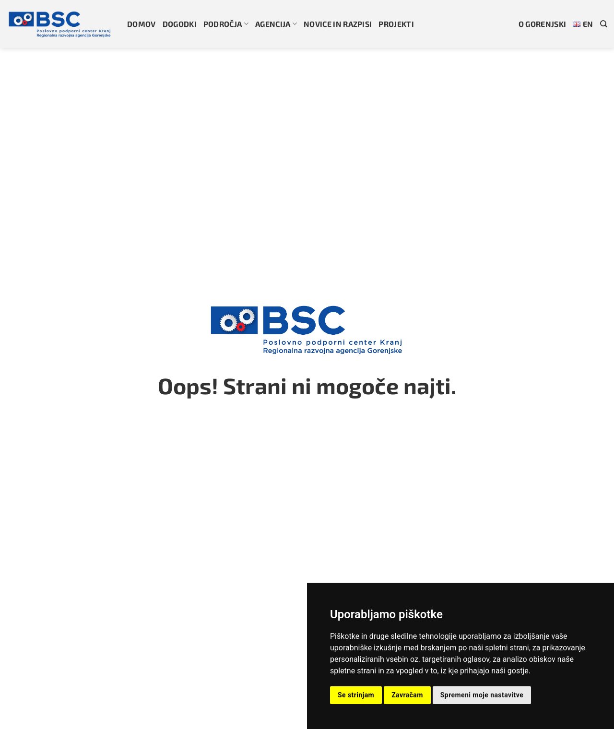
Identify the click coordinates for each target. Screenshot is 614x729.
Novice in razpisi (338, 23)
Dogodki (180, 23)
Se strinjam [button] (356, 695)
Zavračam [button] (407, 695)
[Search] (603, 24)
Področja (225, 23)
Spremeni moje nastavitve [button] (481, 695)
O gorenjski (543, 23)
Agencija (276, 23)
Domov (141, 23)
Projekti (396, 23)
